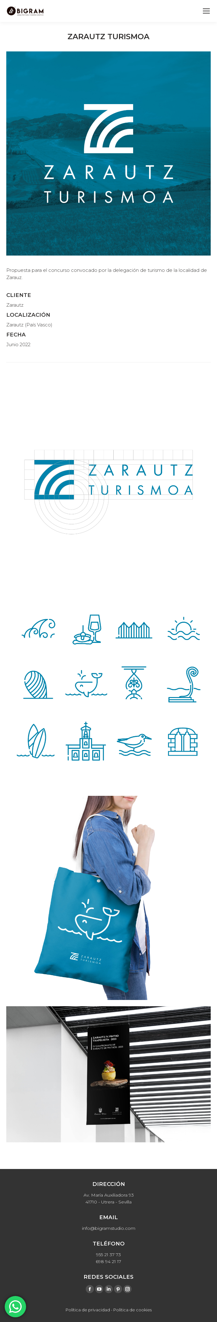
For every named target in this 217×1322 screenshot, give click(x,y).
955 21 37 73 (108, 1254)
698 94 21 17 (108, 1261)
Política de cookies (132, 1309)
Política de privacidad (88, 1309)
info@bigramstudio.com (108, 1228)
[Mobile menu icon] (206, 11)
